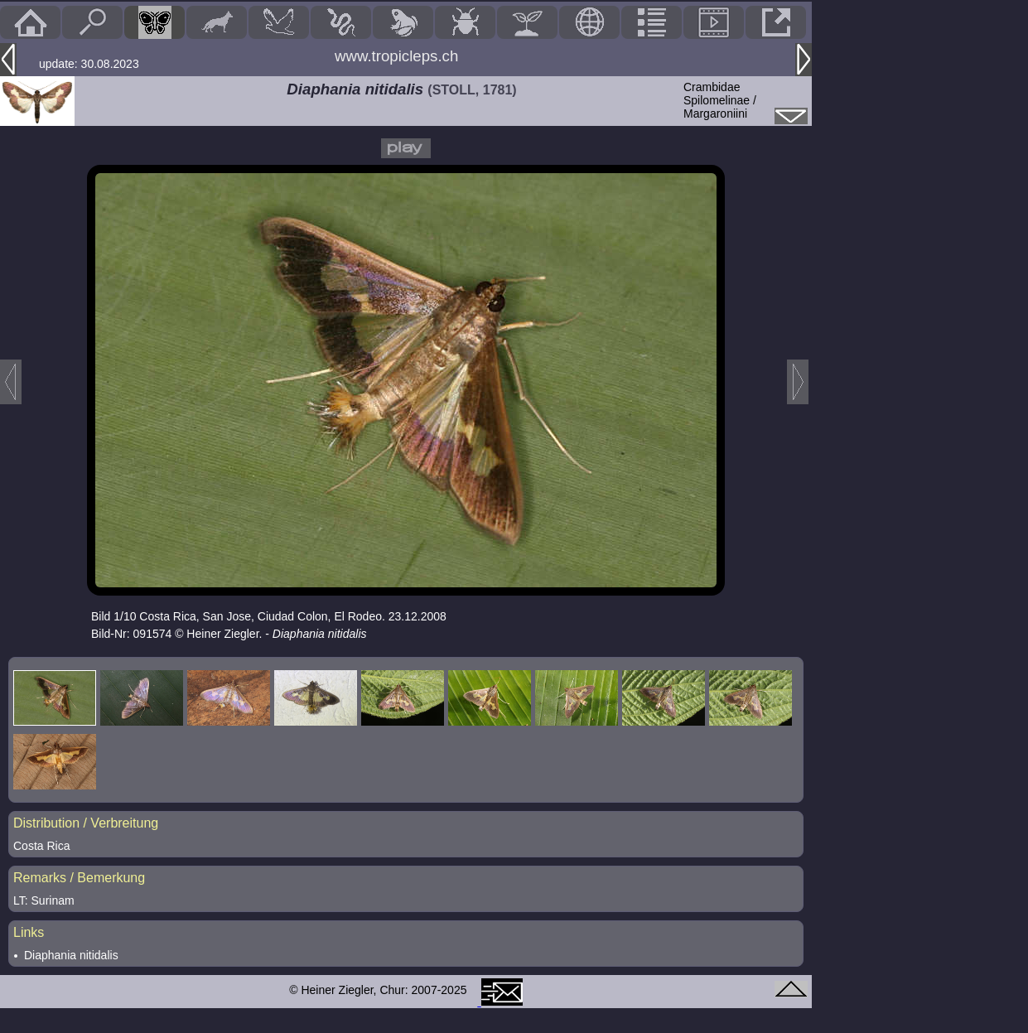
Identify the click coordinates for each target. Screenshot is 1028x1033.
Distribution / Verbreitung (85, 823)
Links (28, 932)
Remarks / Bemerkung (79, 878)
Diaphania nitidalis (71, 955)
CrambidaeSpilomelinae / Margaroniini (719, 100)
